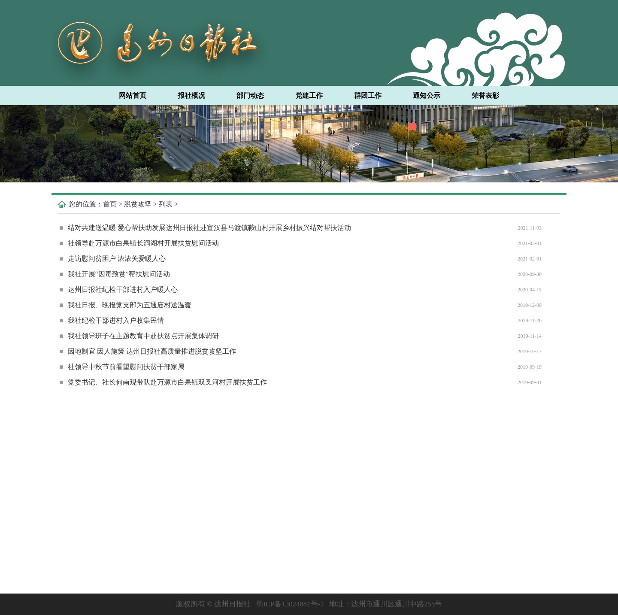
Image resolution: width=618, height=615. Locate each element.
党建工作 (309, 95)
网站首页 (132, 95)
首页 (110, 204)
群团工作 (368, 95)
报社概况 (191, 95)
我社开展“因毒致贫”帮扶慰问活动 (114, 274)
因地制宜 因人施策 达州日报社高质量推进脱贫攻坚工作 (147, 351)
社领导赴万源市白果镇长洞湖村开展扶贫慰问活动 (139, 243)
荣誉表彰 (485, 95)
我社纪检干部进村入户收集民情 (111, 320)
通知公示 (426, 95)
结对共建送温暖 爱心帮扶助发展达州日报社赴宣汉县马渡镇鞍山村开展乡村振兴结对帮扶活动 (205, 227)
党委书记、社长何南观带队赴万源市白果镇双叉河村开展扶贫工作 (163, 382)
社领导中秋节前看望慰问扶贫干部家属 (122, 366)
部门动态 (250, 95)
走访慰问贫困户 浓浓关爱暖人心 (112, 258)
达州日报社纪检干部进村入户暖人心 (118, 289)
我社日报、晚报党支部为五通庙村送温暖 (125, 305)
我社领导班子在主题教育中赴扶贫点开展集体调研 (139, 335)
